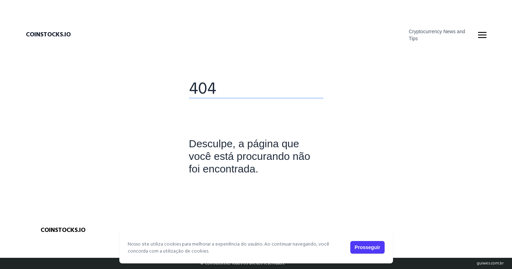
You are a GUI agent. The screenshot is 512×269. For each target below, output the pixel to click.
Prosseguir (367, 247)
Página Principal (213, 190)
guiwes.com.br (490, 263)
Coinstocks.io (48, 35)
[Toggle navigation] (482, 35)
